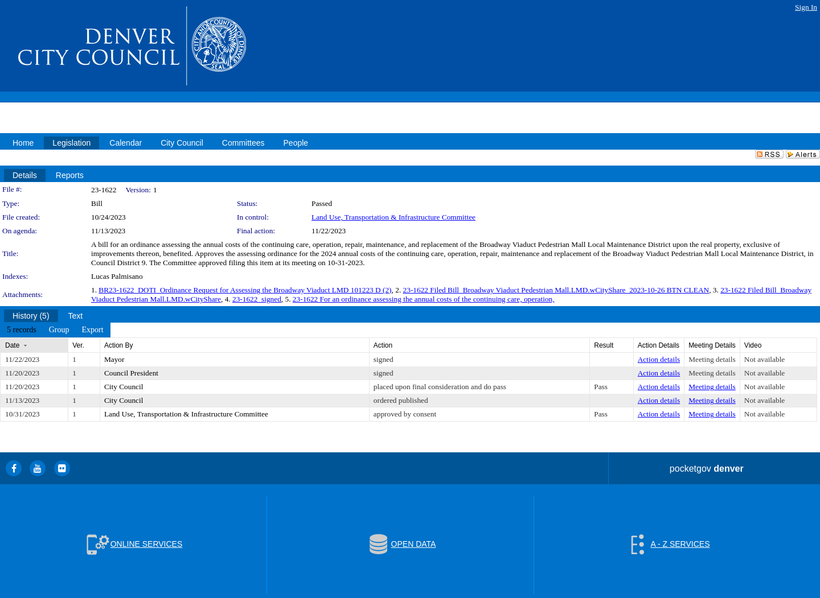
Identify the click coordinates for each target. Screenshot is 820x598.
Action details (659, 359)
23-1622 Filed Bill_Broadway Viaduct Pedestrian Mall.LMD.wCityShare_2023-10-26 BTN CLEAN (556, 290)
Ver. (78, 345)
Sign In (806, 7)
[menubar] (55, 330)
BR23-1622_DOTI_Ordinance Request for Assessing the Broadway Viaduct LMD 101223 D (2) (245, 290)
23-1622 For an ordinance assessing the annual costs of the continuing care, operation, (424, 299)
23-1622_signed (256, 299)
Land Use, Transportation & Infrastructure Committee (393, 217)
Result (603, 345)
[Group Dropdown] (59, 330)
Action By (118, 345)
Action (383, 345)
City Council (124, 386)
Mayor (114, 359)
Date (12, 345)
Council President (131, 373)
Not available (764, 359)
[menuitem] (22, 330)
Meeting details (712, 359)
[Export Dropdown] (92, 330)
